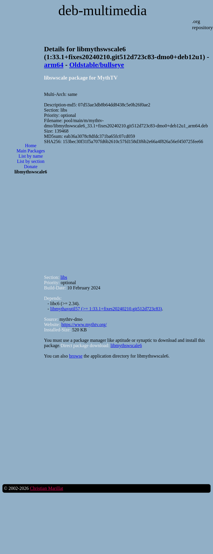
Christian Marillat (46, 488)
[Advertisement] (77, 207)
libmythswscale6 (126, 345)
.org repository (202, 24)
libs (63, 277)
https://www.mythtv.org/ (84, 324)
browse (75, 355)
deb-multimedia (102, 10)
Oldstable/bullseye (96, 64)
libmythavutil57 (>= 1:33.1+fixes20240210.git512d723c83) (106, 308)
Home (30, 145)
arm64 (54, 64)
